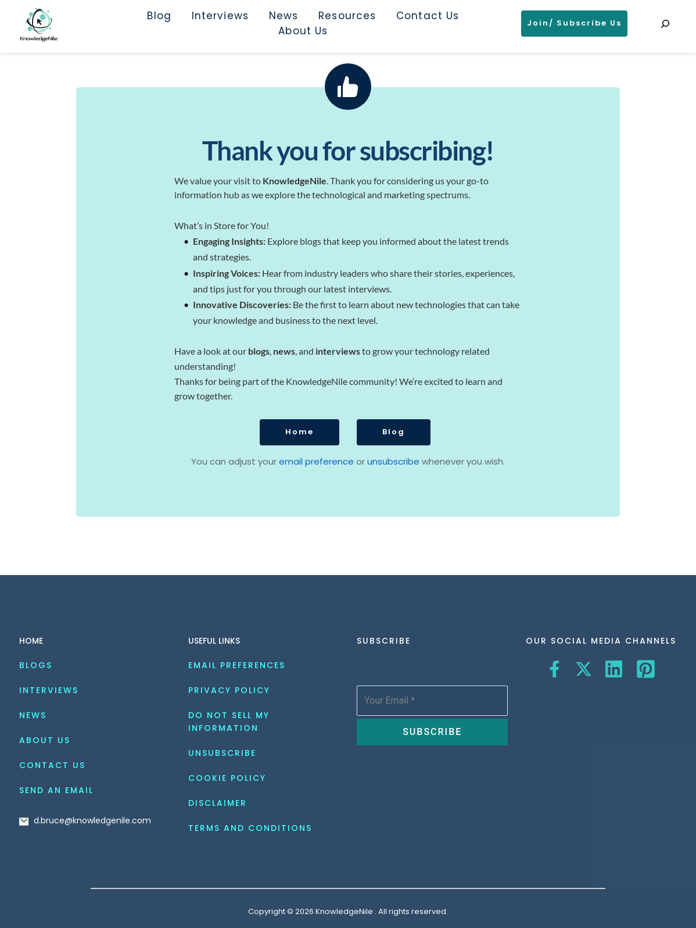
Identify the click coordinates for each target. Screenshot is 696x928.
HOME (31, 641)
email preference (317, 461)
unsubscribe (393, 461)
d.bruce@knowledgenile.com (92, 820)
